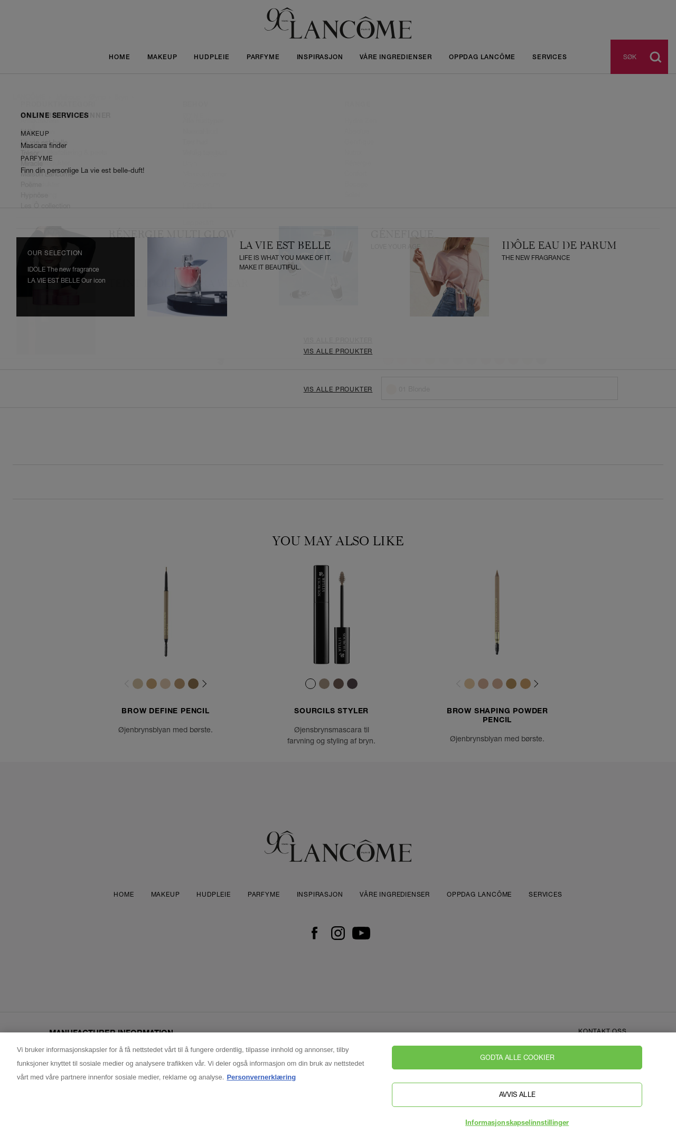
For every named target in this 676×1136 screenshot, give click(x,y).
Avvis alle (517, 1100)
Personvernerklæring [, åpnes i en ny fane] (261, 1083)
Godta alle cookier (517, 1063)
